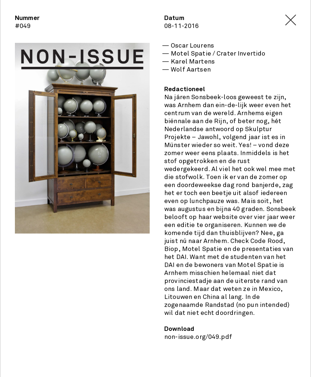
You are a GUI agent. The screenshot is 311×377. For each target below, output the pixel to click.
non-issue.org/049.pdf (198, 337)
